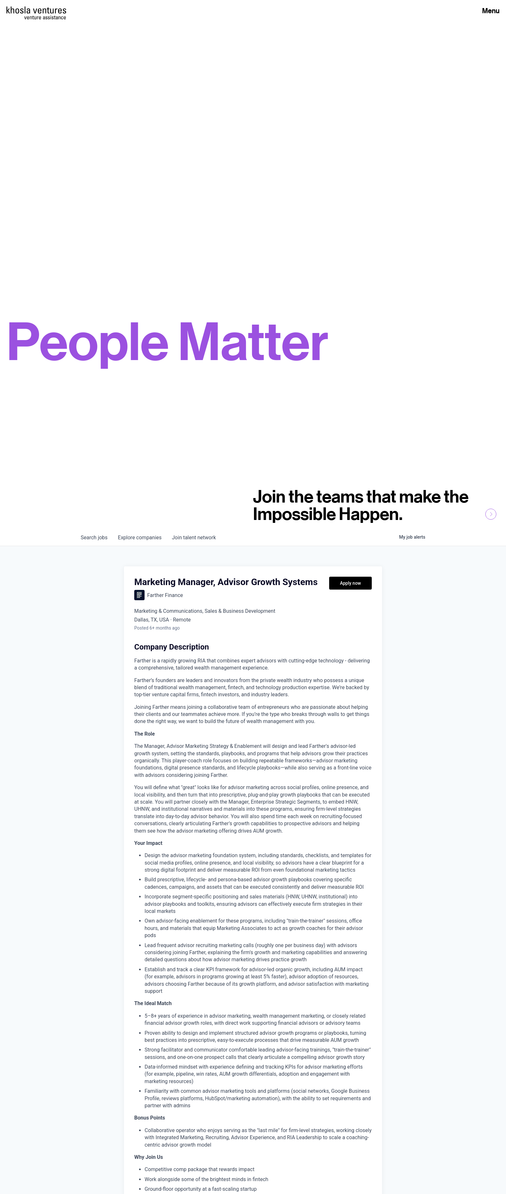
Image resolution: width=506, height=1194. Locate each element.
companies (139, 537)
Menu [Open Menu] (491, 10)
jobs (94, 537)
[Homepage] (36, 10)
